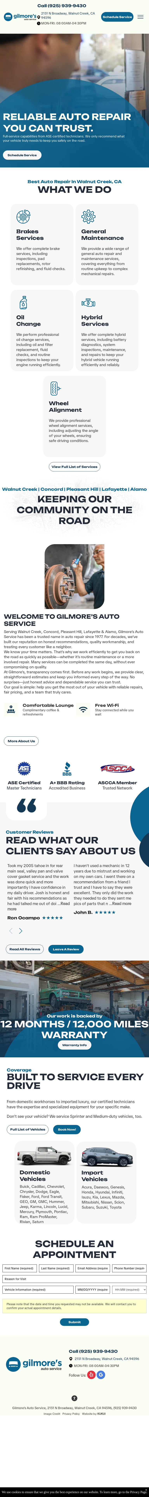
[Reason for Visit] (75, 1279)
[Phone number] (129, 1268)
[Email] (92, 1268)
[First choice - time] (129, 1290)
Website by (89, 1414)
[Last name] (56, 1268)
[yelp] (91, 1375)
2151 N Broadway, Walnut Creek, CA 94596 (107, 1359)
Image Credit (53, 1414)
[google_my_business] (101, 1375)
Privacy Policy (71, 1414)
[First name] (20, 1268)
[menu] (140, 17)
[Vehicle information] (38, 1290)
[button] (20, 931)
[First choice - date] (92, 1290)
